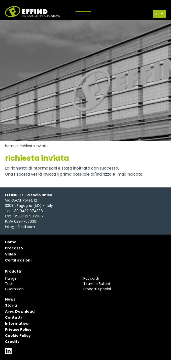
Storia (11, 305)
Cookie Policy (18, 335)
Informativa (16, 323)
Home (10, 145)
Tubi (9, 283)
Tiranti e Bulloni (96, 283)
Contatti (13, 317)
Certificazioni (18, 260)
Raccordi (91, 278)
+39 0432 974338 (27, 210)
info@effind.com (20, 226)
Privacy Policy (18, 329)
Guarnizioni (14, 288)
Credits (12, 341)
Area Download (20, 311)
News (10, 299)
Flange (11, 278)
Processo (14, 248)
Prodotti (13, 271)
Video (10, 254)
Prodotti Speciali (97, 288)
